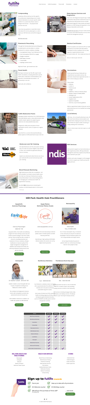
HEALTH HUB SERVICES (45, 353)
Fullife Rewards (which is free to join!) (34, 187)
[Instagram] (79, 4)
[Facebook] (81, 4)
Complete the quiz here (72, 30)
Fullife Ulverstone (71, 361)
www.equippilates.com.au (45, 226)
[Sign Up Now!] (70, 394)
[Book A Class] (45, 252)
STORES (70, 353)
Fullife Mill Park (70, 358)
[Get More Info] (19, 253)
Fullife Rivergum (70, 359)
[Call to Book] (70, 251)
